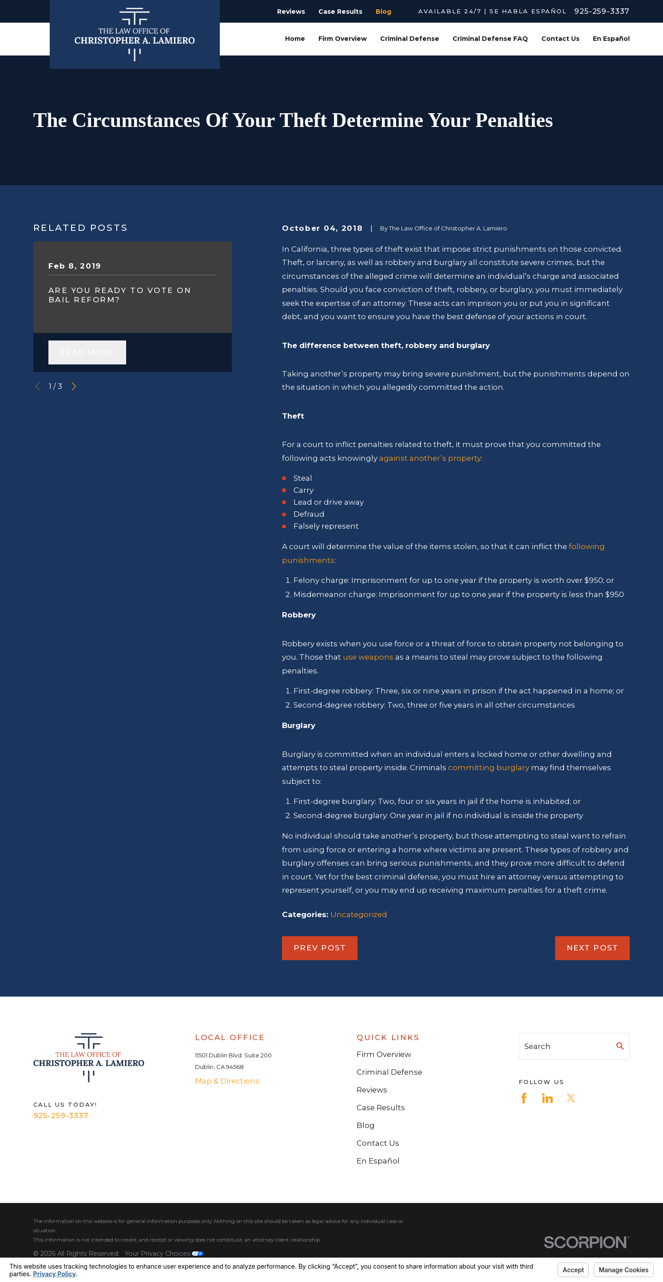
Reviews (291, 12)
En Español (378, 1160)
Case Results (340, 12)
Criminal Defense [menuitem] (409, 39)
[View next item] (74, 386)
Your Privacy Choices (164, 1254)
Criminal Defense (389, 1072)
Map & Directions (227, 1080)
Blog (383, 12)
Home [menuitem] (295, 39)
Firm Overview (384, 1054)
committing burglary (488, 767)
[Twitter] (571, 1098)
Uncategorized (358, 914)
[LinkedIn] (547, 1098)
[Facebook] (524, 1098)
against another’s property (430, 458)
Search (537, 1046)
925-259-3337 (602, 11)
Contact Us (378, 1143)
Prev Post (320, 947)
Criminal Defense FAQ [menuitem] (490, 39)
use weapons (368, 657)
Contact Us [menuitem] (560, 39)
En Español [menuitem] (611, 39)
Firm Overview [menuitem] (342, 39)
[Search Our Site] (620, 1046)
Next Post (593, 947)
